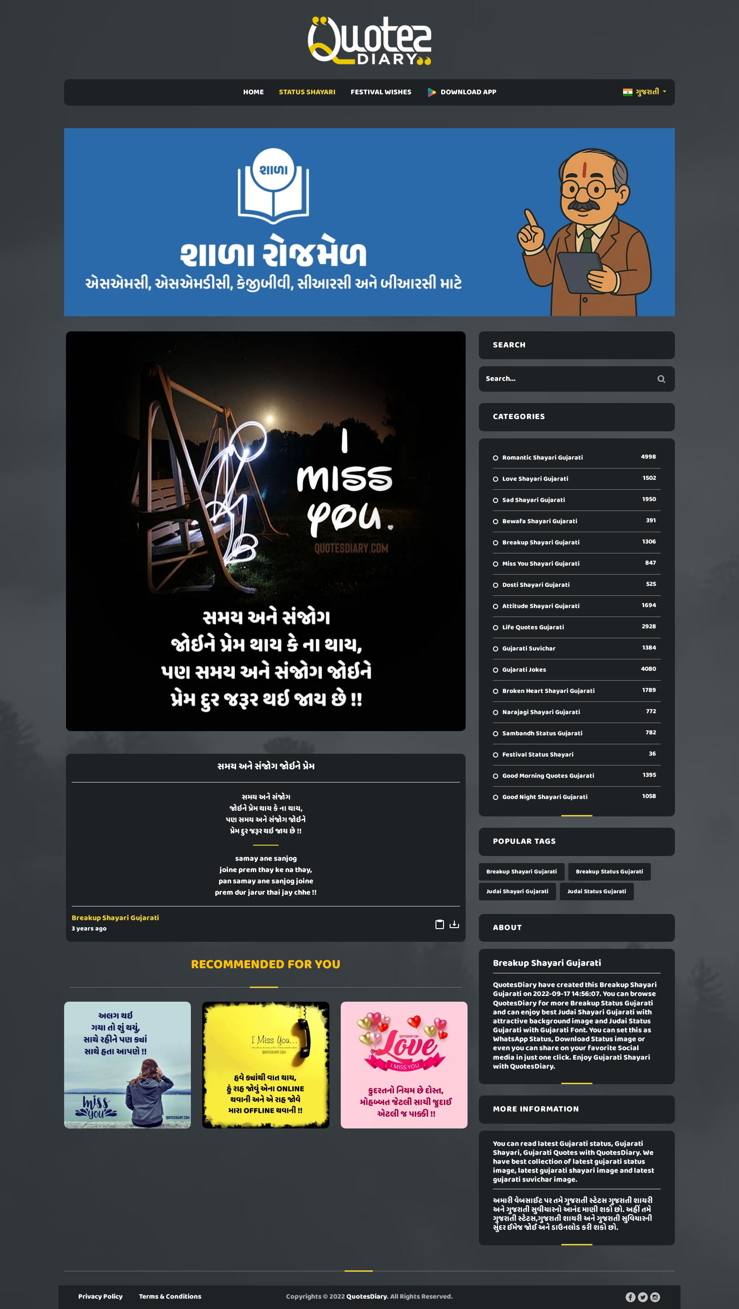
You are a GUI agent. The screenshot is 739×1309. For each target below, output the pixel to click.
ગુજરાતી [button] (642, 92)
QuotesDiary (366, 1296)
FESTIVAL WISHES (381, 92)
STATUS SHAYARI (307, 92)
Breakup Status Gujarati (609, 872)
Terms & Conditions (170, 1296)
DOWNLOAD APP (461, 92)
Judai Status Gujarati (596, 892)
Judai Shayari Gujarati (517, 892)
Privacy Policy (100, 1296)
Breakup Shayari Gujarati (115, 918)
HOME (253, 92)
